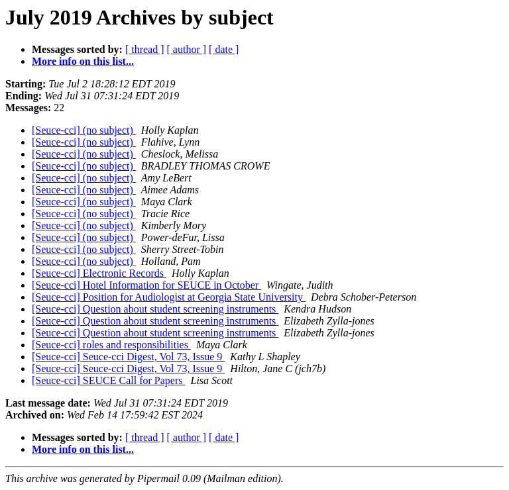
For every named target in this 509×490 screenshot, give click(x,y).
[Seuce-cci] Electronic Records (99, 273)
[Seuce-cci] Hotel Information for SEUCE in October (146, 285)
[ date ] (224, 49)
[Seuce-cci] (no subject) (84, 130)
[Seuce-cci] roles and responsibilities (111, 344)
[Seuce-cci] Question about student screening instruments (155, 309)
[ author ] (187, 49)
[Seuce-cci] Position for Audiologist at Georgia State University (169, 297)
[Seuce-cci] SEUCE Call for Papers (108, 380)
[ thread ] (144, 49)
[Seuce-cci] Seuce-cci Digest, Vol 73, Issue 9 (128, 356)
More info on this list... (83, 61)
